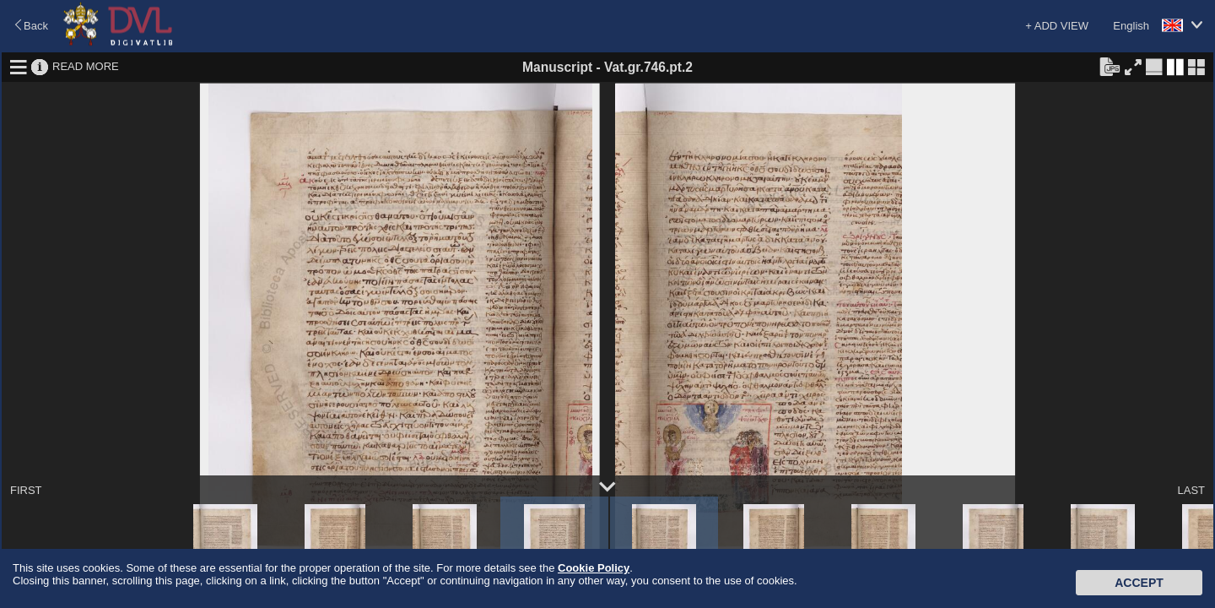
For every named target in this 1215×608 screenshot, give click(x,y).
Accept (1139, 582)
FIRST (26, 490)
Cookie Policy (593, 568)
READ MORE (85, 66)
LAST (1191, 490)
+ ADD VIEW (1056, 25)
